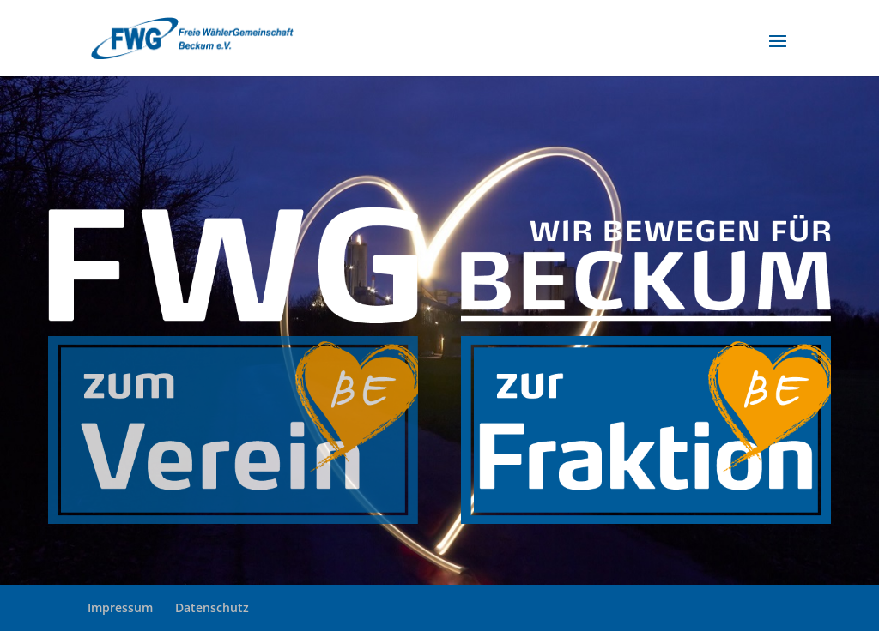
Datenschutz (212, 607)
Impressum (120, 607)
